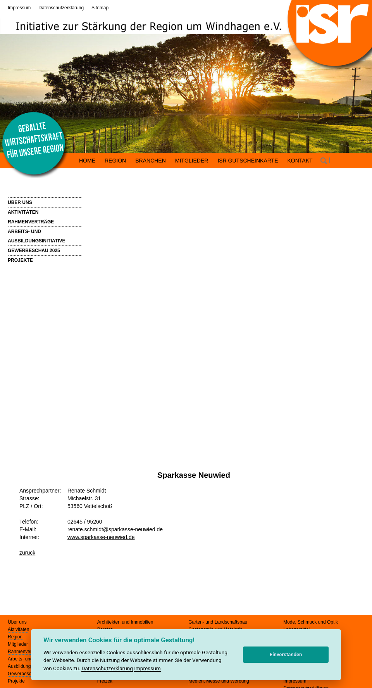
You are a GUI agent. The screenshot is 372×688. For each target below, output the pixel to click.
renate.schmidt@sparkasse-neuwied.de (115, 529)
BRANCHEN (150, 160)
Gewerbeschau (23, 673)
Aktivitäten (18, 629)
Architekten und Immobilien (125, 622)
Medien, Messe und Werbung (218, 681)
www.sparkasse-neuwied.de (101, 537)
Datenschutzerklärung (61, 7)
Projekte (16, 681)
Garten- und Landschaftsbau (217, 622)
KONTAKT (300, 160)
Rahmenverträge (25, 651)
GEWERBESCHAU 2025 (34, 250)
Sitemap (99, 7)
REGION (115, 160)
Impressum (19, 7)
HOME (87, 160)
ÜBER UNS (20, 202)
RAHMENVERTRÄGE (31, 222)
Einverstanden (286, 654)
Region (15, 637)
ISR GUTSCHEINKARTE (247, 160)
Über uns (17, 622)
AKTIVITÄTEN (23, 212)
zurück (27, 553)
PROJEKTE (20, 260)
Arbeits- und (20, 659)
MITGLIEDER (191, 160)
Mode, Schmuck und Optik (310, 622)
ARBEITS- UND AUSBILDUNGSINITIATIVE (36, 236)
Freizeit (104, 681)
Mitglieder (18, 644)
